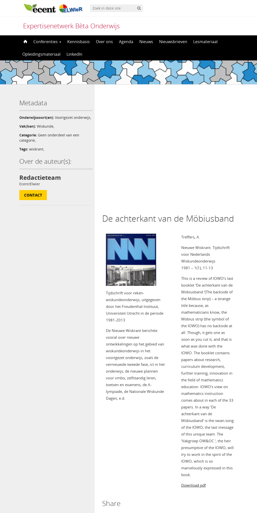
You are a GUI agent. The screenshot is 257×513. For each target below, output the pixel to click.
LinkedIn (74, 54)
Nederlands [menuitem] (131, 500)
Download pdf (193, 364)
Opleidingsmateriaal (41, 54)
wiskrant (36, 154)
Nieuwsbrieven (173, 41)
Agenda (126, 41)
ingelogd (123, 422)
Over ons (104, 41)
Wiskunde (45, 131)
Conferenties (47, 41)
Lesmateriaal (205, 41)
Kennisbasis (78, 41)
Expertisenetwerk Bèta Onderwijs (71, 25)
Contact (33, 200)
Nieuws (146, 41)
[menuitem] (128, 499)
